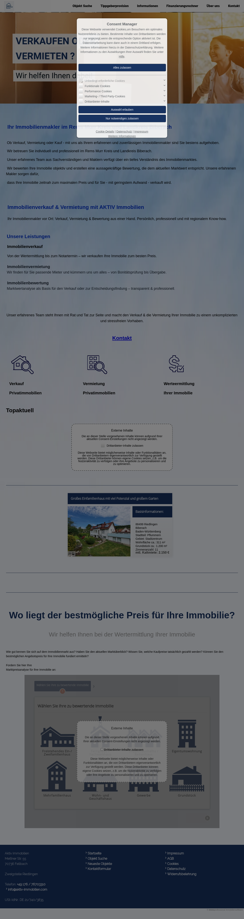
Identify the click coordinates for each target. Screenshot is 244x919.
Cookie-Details (105, 131)
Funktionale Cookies (97, 85)
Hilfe (121, 56)
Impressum (141, 131)
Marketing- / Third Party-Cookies (105, 96)
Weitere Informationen (122, 136)
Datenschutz (124, 131)
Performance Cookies (98, 91)
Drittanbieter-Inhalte (97, 101)
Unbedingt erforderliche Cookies (105, 80)
